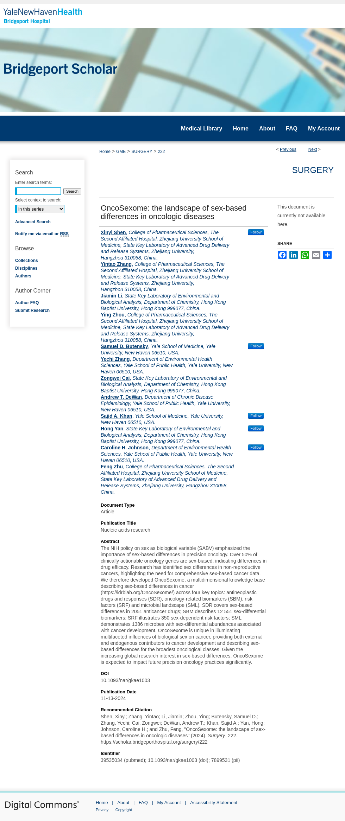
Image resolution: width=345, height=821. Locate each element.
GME (121, 151)
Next (312, 149)
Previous (288, 149)
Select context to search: (38, 200)
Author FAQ (27, 302)
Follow (256, 232)
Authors (23, 276)
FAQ (143, 802)
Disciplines (26, 268)
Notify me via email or (42, 233)
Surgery (313, 170)
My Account (169, 802)
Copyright (123, 810)
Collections (26, 260)
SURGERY (141, 151)
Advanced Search (33, 221)
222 (161, 151)
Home (105, 151)
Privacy (102, 810)
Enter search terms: (33, 182)
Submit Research (32, 310)
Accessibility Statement (213, 802)
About (123, 802)
